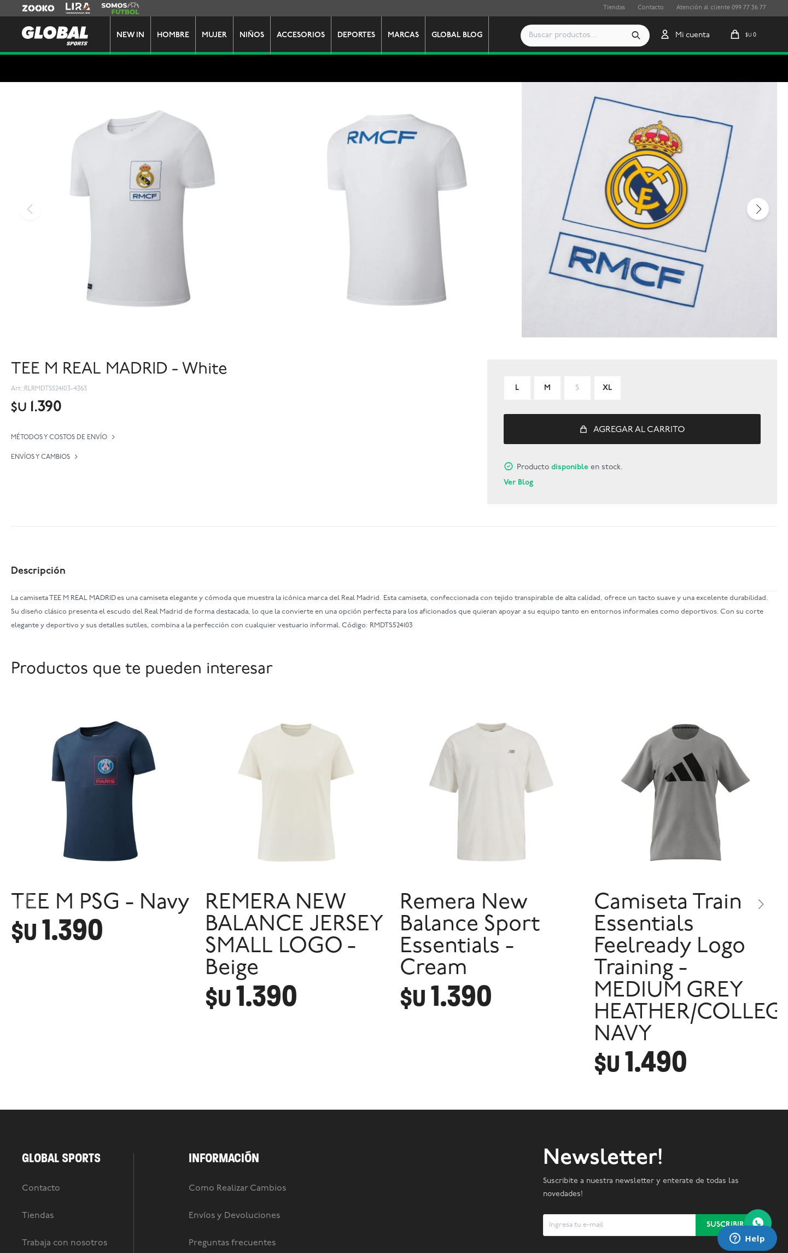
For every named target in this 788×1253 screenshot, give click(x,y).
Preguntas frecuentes (232, 1243)
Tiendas (614, 8)
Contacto (651, 8)
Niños (252, 35)
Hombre (173, 35)
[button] (636, 35)
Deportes (356, 35)
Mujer (214, 35)
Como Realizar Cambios (237, 1188)
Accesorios (301, 35)
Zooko (31, 8)
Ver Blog (518, 483)
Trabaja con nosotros (64, 1243)
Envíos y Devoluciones (234, 1215)
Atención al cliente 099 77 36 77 (721, 8)
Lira (71, 8)
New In (130, 35)
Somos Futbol (120, 8)
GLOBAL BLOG (456, 35)
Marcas (403, 35)
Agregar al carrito (639, 430)
